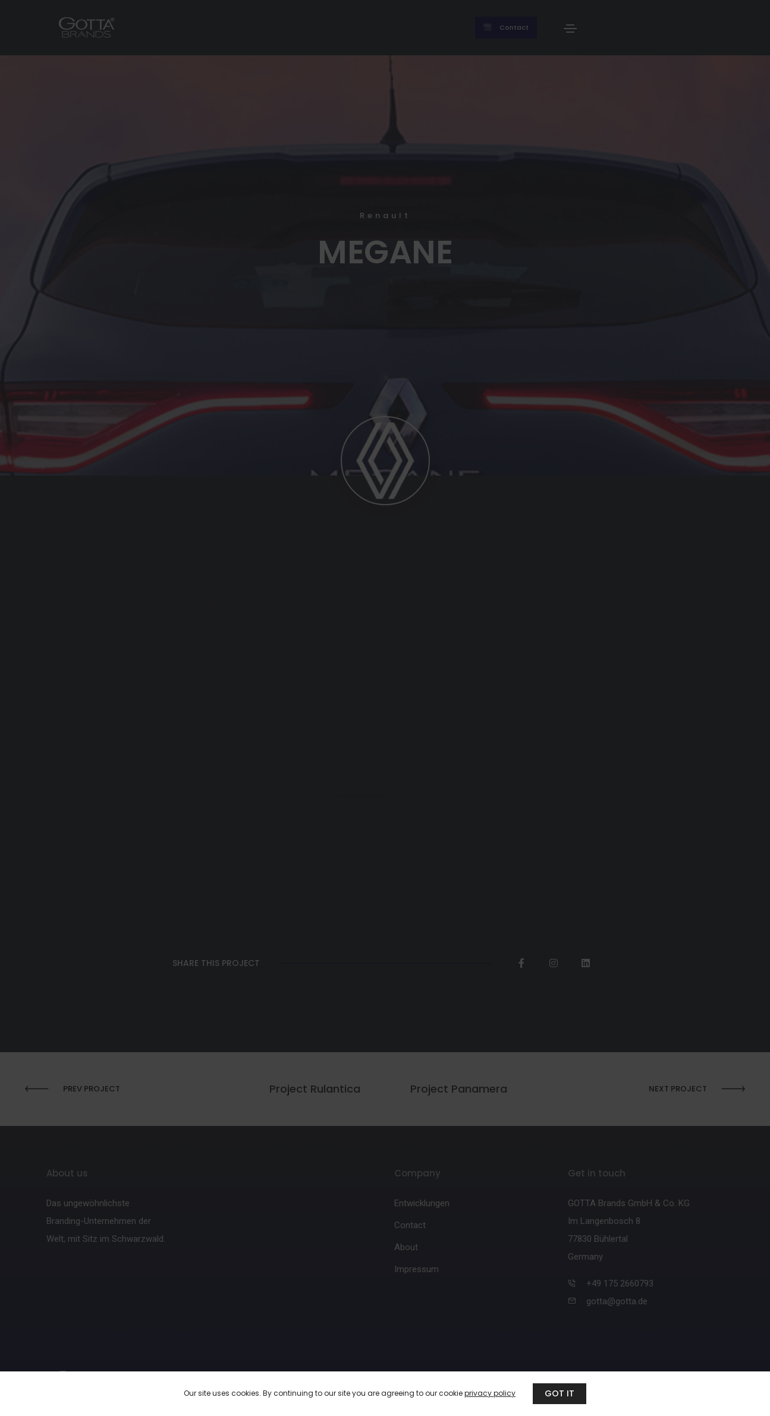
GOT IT (559, 1393)
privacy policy (490, 1393)
